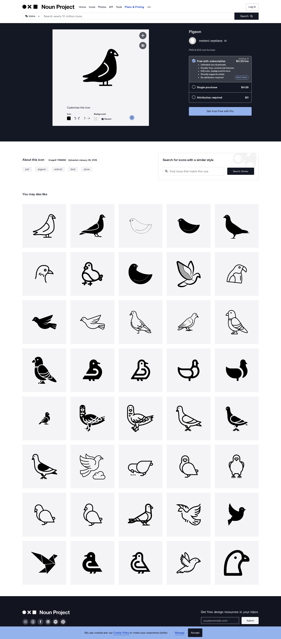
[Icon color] (69, 118)
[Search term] (138, 16)
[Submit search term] (246, 16)
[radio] (220, 69)
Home (82, 7)
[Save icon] (142, 35)
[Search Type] (31, 16)
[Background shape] (107, 119)
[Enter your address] (220, 620)
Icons (92, 7)
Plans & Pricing (134, 7)
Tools (119, 7)
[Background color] (96, 119)
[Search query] (193, 171)
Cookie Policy (121, 632)
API (111, 7)
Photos (102, 7)
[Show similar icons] (142, 45)
